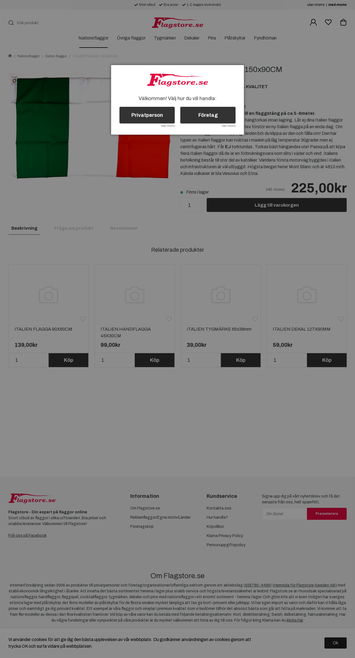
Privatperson (147, 115)
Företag (208, 115)
